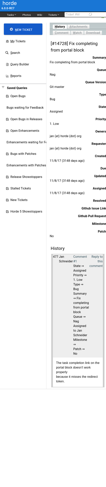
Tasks (11, 14)
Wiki (39, 14)
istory (60, 26)
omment (61, 33)
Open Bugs (18, 96)
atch (77, 33)
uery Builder (19, 64)
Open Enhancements (24, 131)
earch (15, 53)
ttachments (78, 26)
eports (15, 76)
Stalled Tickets (20, 188)
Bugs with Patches (23, 154)
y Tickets (17, 41)
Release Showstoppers (26, 177)
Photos (26, 14)
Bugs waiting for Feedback (25, 107)
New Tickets (19, 200)
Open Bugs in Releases (26, 119)
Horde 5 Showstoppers (26, 211)
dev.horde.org (73, 14)
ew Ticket (23, 30)
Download (93, 33)
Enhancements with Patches (26, 165)
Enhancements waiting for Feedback (32, 142)
